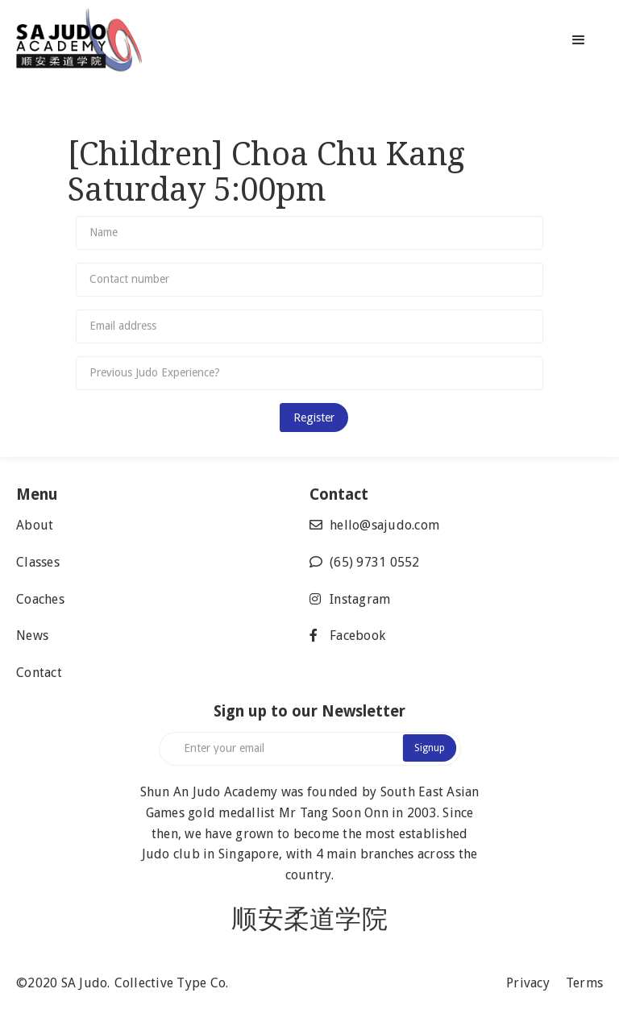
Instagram (360, 599)
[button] (579, 40)
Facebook (357, 635)
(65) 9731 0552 (375, 562)
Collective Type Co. (171, 983)
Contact (39, 672)
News (32, 635)
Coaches (40, 599)
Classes (38, 562)
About (34, 525)
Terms (584, 983)
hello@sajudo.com (384, 525)
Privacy (528, 983)
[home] (106, 40)
